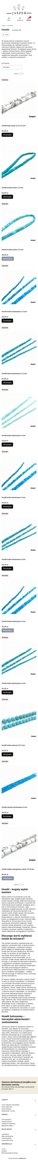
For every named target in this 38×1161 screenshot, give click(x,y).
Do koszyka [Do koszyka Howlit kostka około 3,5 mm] (7, 197)
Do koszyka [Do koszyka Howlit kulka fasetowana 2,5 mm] (7, 320)
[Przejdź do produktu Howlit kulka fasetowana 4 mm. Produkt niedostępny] (19, 596)
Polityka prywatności (8, 1123)
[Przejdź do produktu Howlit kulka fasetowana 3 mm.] (19, 411)
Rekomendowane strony (10, 1153)
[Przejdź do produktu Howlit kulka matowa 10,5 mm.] (19, 720)
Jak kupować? (6, 1119)
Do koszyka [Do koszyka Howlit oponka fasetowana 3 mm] (7, 816)
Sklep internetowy (17, 1158)
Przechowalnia (6, 1138)
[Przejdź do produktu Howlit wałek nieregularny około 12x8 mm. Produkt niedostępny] (19, 844)
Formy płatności (7, 1107)
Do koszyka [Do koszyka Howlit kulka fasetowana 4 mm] (7, 692)
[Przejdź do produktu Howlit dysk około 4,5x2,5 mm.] (19, 101)
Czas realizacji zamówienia (10, 1105)
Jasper (3, 25)
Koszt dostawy (6, 1109)
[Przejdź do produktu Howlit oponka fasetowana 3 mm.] (19, 782)
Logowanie (5, 1134)
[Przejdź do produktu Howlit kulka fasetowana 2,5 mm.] (19, 287)
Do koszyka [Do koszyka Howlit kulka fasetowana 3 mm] (7, 444)
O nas (3, 1149)
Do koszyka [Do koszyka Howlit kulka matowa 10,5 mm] (7, 754)
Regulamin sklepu (7, 1125)
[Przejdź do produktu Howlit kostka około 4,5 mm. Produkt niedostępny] (19, 225)
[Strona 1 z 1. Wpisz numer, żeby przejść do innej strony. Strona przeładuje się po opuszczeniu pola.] (20, 74)
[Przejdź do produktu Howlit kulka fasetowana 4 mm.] (19, 658)
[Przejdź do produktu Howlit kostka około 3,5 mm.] (19, 163)
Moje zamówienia (7, 1136)
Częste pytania (7, 1121)
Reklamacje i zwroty (8, 1111)
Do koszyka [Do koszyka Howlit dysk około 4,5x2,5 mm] (7, 135)
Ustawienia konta (7, 1140)
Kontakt (4, 1151)
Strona (16, 73)
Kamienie (10, 25)
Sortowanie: (5, 63)
